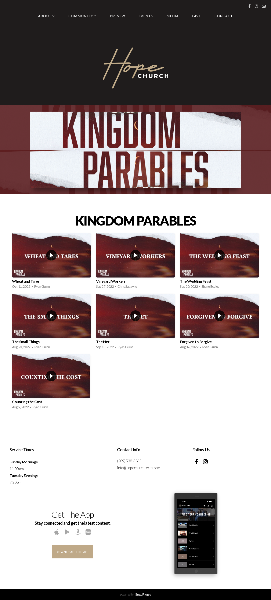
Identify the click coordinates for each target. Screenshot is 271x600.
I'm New (117, 16)
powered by (135, 594)
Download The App (72, 552)
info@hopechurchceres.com (138, 467)
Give (196, 16)
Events (146, 16)
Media (172, 16)
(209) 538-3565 (129, 461)
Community (82, 16)
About (46, 16)
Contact (223, 16)
